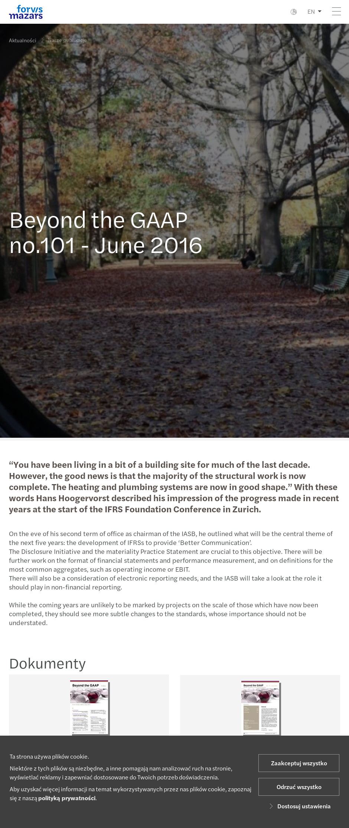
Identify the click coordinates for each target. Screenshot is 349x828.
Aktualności (22, 40)
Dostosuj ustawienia (299, 806)
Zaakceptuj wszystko (299, 763)
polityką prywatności (66, 798)
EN (311, 11)
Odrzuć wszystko (299, 786)
